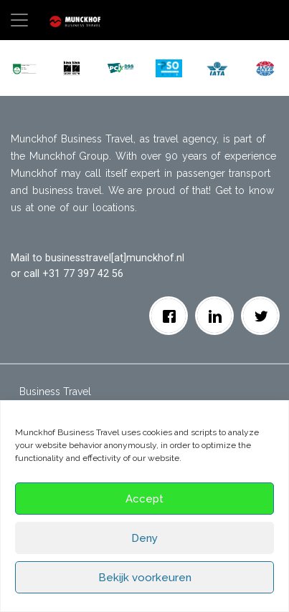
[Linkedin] (214, 315)
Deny (144, 538)
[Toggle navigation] (19, 20)
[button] (24, 68)
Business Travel (55, 391)
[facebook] (168, 315)
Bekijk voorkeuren (144, 577)
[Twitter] (260, 315)
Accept (144, 498)
